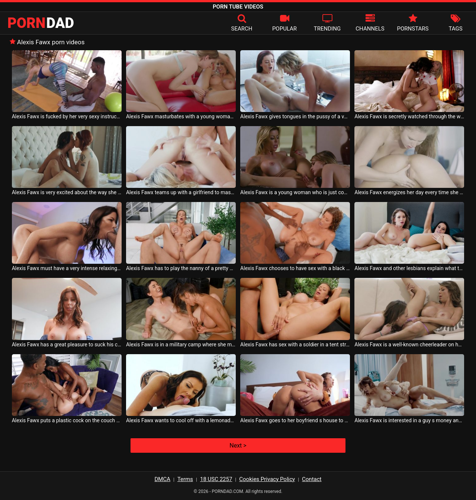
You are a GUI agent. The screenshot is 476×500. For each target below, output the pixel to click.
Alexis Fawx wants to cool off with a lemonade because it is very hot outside (181, 420)
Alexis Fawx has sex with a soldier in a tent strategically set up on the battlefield (295, 344)
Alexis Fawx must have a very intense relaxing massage (67, 268)
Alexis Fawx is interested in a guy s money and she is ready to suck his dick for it (409, 420)
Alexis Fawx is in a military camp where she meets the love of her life (181, 344)
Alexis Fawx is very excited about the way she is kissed (67, 192)
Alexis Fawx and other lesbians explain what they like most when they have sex (409, 268)
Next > (237, 445)
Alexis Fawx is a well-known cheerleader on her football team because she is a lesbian (409, 344)
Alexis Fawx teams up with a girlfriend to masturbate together (181, 192)
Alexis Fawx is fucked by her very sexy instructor (67, 116)
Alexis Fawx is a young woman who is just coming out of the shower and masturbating (295, 192)
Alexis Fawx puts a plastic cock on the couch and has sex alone (67, 420)
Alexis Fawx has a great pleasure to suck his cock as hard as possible (67, 344)
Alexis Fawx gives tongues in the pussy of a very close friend (295, 116)
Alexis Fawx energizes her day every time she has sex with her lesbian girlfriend (409, 192)
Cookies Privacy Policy (267, 479)
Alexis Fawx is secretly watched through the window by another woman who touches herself (409, 116)
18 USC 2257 (216, 479)
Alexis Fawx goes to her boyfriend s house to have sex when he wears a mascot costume (295, 420)
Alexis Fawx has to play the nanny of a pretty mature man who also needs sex (181, 268)
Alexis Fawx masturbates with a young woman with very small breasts (181, 116)
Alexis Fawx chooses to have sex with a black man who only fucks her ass (295, 268)
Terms (185, 479)
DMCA (163, 479)
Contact (311, 479)
